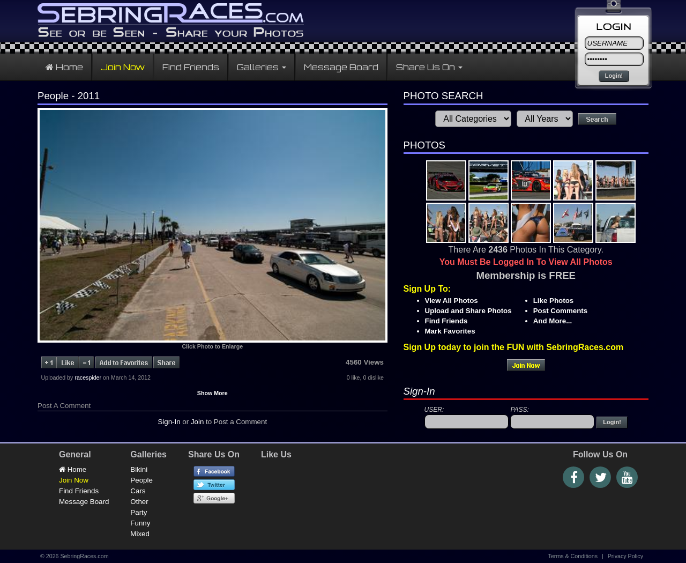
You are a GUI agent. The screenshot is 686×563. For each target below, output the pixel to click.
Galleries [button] (261, 67)
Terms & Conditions (573, 556)
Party (138, 512)
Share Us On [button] (429, 67)
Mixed (140, 534)
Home (64, 67)
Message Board (341, 67)
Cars (137, 491)
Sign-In (169, 422)
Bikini (138, 469)
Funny (140, 523)
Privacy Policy (625, 556)
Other (139, 502)
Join (197, 422)
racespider (87, 377)
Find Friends (190, 67)
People (141, 480)
